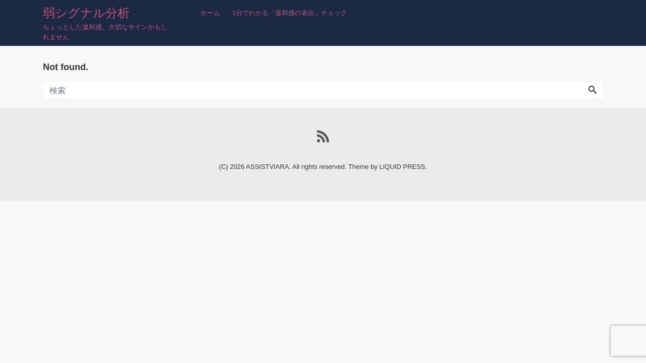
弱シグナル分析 (86, 13)
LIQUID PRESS (402, 166)
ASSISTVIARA (267, 166)
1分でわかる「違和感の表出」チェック (289, 13)
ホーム (210, 13)
